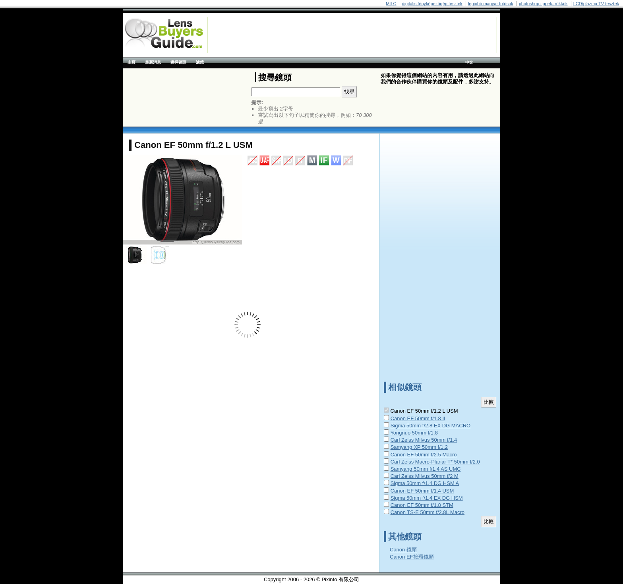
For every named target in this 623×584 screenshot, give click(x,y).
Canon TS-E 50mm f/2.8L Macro (427, 512)
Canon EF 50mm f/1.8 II (418, 418)
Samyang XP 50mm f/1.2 (419, 447)
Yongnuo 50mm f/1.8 (414, 433)
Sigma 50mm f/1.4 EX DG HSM (427, 498)
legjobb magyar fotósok (490, 3)
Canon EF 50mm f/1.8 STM (422, 505)
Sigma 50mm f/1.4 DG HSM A (425, 483)
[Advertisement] (352, 35)
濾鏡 (200, 62)
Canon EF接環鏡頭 (412, 557)
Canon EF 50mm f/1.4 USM (422, 491)
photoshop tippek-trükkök (543, 3)
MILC (391, 3)
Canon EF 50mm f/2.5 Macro (424, 455)
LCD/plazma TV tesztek (596, 3)
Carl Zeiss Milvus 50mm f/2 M (425, 476)
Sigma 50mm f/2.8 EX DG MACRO (431, 426)
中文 (469, 62)
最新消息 (153, 62)
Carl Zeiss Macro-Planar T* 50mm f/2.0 (435, 462)
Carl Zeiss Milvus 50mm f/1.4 (424, 440)
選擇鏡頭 (178, 62)
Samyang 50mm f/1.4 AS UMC (426, 469)
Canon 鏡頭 (403, 550)
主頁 (131, 62)
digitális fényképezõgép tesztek (432, 3)
